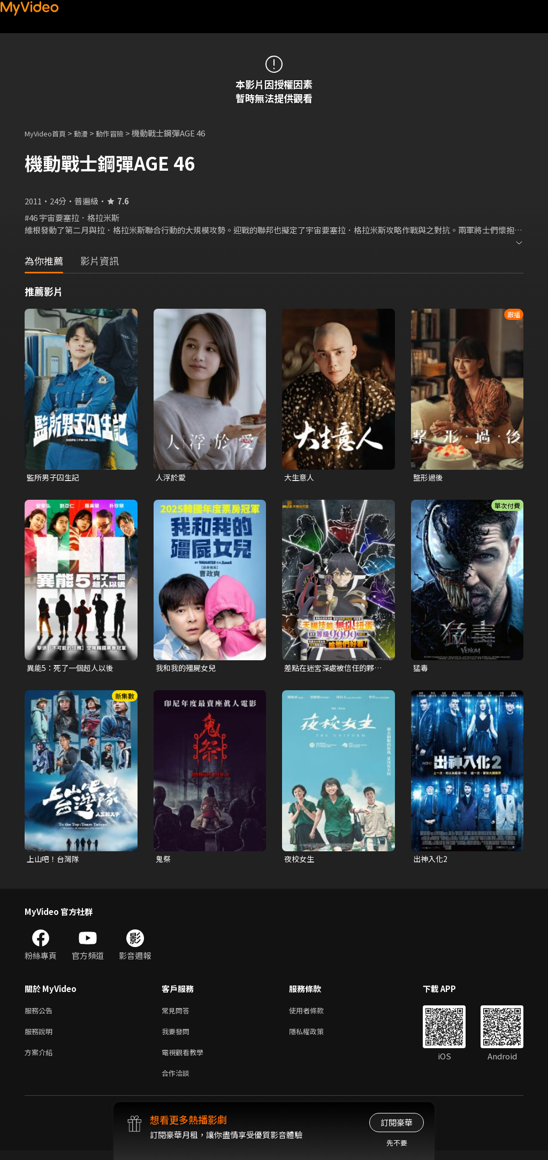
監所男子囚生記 (55, 477)
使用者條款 (315, 1014)
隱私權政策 (315, 1036)
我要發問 (178, 1036)
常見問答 (178, 1014)
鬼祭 (164, 861)
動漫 (89, 133)
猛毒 (421, 669)
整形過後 (429, 477)
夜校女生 (300, 861)
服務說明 (41, 1036)
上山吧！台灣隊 (55, 861)
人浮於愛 (172, 477)
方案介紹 (41, 1059)
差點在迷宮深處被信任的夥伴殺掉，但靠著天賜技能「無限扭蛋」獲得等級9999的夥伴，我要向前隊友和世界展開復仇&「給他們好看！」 (333, 669)
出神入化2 (431, 861)
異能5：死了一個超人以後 (73, 669)
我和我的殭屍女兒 (188, 669)
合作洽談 (178, 1081)
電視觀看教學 (186, 1059)
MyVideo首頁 (49, 133)
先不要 (396, 1143)
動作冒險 (121, 133)
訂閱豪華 (396, 1122)
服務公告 (41, 1014)
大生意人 (300, 477)
